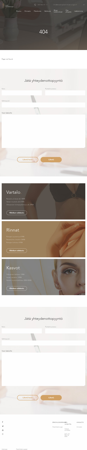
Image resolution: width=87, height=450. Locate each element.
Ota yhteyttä (68, 11)
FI (84, 5)
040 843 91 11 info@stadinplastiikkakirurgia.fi (55, 5)
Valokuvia (47, 11)
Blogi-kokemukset (58, 11)
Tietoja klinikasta (67, 429)
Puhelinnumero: (65, 91)
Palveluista (37, 11)
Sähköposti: (43, 103)
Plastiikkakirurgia (56, 427)
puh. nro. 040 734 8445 (67, 435)
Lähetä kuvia (28, 159)
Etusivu (18, 11)
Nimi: (22, 91)
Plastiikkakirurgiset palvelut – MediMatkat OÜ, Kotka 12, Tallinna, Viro (21, 440)
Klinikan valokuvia (17, 213)
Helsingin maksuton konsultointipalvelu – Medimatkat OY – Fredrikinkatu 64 (7, 440)
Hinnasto (27, 11)
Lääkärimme (78, 11)
